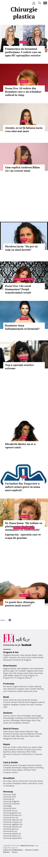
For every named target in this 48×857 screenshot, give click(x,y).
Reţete (6, 744)
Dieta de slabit (9, 736)
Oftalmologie (25, 720)
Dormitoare (17, 767)
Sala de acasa (18, 738)
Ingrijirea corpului (24, 528)
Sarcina (6, 715)
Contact (14, 852)
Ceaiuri (13, 715)
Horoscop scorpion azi (12, 822)
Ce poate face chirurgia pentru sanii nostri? (20, 603)
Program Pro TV (9, 678)
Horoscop (8, 791)
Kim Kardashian (36, 668)
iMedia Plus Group (27, 846)
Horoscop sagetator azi (12, 824)
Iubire (5, 657)
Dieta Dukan (20, 731)
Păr (4, 686)
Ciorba (19, 747)
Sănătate (7, 712)
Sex (18, 657)
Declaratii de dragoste (22, 660)
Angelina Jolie (32, 671)
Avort (34, 720)
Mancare (6, 747)
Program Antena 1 (24, 678)
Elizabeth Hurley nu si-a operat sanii (20, 445)
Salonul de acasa (30, 691)
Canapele (7, 767)
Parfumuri (23, 686)
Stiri (24, 121)
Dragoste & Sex (11, 652)
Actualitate (9, 778)
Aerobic (16, 734)
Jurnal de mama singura (13, 770)
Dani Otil (12, 673)
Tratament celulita (15, 691)
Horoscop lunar (9, 808)
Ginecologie (36, 715)
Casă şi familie (10, 762)
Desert (14, 752)
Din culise (7, 781)
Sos (29, 747)
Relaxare (29, 731)
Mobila (38, 765)
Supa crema (36, 749)
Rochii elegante (31, 702)
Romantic (15, 655)
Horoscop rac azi (10, 810)
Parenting (39, 767)
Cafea (40, 747)
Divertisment (10, 665)
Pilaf (28, 752)
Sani (5, 689)
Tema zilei (32, 781)
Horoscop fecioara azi (12, 815)
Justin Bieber (8, 675)
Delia (31, 673)
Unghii (15, 686)
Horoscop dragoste (11, 801)
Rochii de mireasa (29, 700)
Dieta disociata (22, 736)
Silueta (32, 736)
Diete (5, 731)
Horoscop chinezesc (11, 803)
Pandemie (10, 786)
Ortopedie (16, 723)
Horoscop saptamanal (12, 838)
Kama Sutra (26, 657)
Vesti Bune (32, 783)
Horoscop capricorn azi (12, 819)
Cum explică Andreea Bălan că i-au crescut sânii (22, 169)
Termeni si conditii (31, 850)
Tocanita (19, 749)
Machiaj (38, 686)
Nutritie (39, 734)
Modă (6, 697)
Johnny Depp (8, 671)
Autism (15, 772)
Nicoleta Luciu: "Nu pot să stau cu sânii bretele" (21, 248)
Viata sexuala (25, 655)
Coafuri (31, 686)
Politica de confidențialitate (13, 850)
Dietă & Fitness (11, 728)
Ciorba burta (26, 754)
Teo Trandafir (20, 671)
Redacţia (6, 852)
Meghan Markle (9, 668)
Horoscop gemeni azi (12, 813)
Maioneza (22, 752)
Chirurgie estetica (24, 279)
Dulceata (11, 749)
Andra (25, 673)
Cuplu (40, 655)
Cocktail (27, 749)
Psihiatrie (25, 723)
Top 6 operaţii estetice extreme (19, 366)
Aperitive (7, 752)
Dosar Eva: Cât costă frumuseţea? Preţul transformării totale (18, 289)
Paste (13, 747)
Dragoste (7, 655)
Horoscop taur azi (10, 817)
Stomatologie (8, 718)
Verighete (15, 704)
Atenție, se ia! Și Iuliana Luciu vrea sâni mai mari (23, 129)
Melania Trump (20, 675)
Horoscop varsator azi (12, 826)
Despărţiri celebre (20, 783)
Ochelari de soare (26, 704)
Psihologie (26, 715)
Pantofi (21, 702)
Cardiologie (14, 720)
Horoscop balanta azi (12, 833)
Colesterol (19, 718)
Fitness (11, 731)
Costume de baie (10, 702)
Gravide (27, 770)
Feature (24, 516)
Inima (19, 715)
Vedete (24, 42)
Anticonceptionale (31, 718)
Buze (27, 689)
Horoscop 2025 (9, 797)
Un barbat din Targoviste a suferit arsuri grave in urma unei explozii (22, 487)
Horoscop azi (8, 799)
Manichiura (12, 689)
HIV (10, 723)
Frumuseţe (8, 683)
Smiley (20, 673)
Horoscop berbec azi (11, 836)
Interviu (15, 781)
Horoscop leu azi (10, 831)
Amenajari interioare (26, 765)
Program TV (33, 675)
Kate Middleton (23, 668)
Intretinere (7, 734)
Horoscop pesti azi (11, 829)
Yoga (36, 731)
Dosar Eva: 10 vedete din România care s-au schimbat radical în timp (23, 92)
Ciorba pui (16, 754)
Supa (5, 749)
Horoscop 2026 (9, 794)
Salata (34, 747)
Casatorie (13, 657)
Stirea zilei (23, 781)
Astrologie (7, 806)
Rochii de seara (15, 700)
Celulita (33, 689)
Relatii (34, 655)
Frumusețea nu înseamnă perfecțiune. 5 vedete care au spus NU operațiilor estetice (23, 52)
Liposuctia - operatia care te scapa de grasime (23, 536)
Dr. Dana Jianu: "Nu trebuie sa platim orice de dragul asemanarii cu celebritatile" (23, 526)
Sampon (21, 689)
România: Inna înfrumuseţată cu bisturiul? (22, 327)
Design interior (28, 767)
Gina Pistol (38, 673)
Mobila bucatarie (10, 765)
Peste (25, 747)
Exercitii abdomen (27, 734)
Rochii (9, 686)
